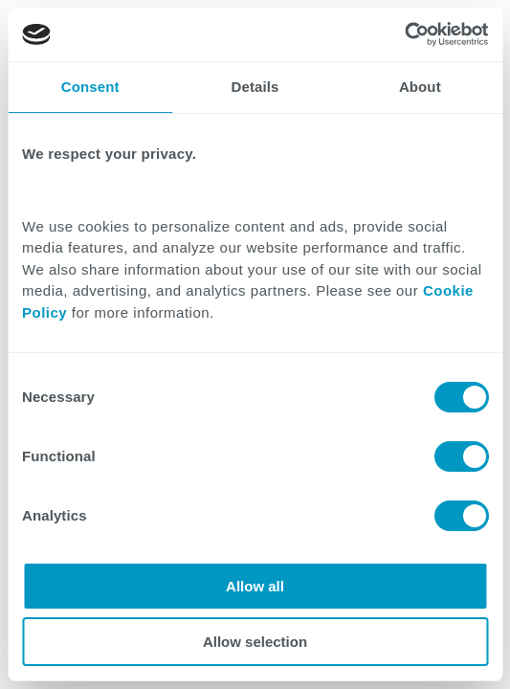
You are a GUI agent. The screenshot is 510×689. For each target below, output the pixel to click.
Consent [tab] (90, 86)
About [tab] (420, 86)
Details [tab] (255, 86)
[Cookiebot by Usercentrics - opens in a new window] (404, 34)
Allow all (255, 586)
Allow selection (255, 641)
